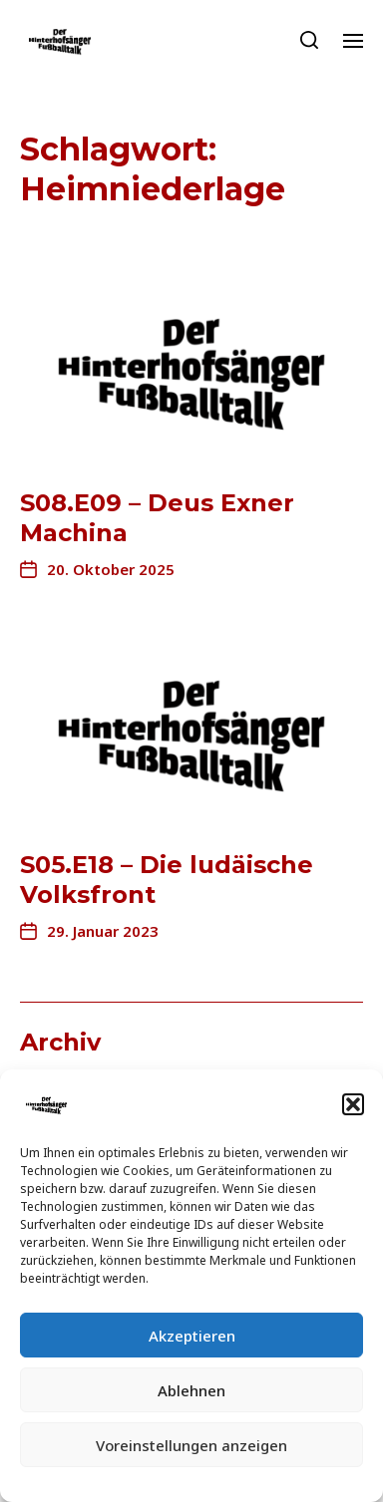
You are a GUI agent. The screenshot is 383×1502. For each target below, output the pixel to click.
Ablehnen (191, 1390)
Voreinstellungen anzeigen (191, 1445)
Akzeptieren (192, 1336)
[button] (353, 1104)
